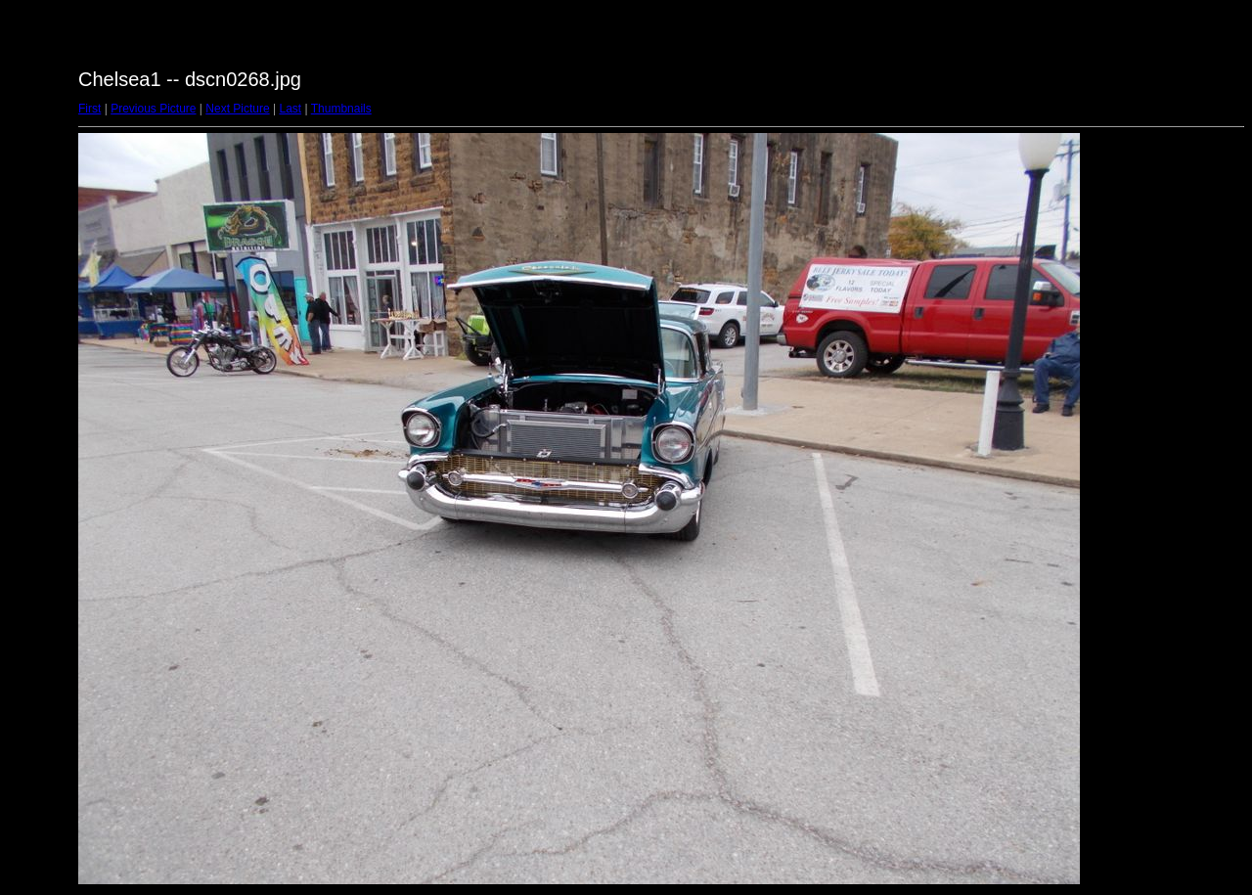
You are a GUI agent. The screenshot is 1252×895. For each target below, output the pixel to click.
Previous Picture (153, 108)
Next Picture (237, 108)
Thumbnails (341, 108)
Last (290, 108)
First (89, 108)
